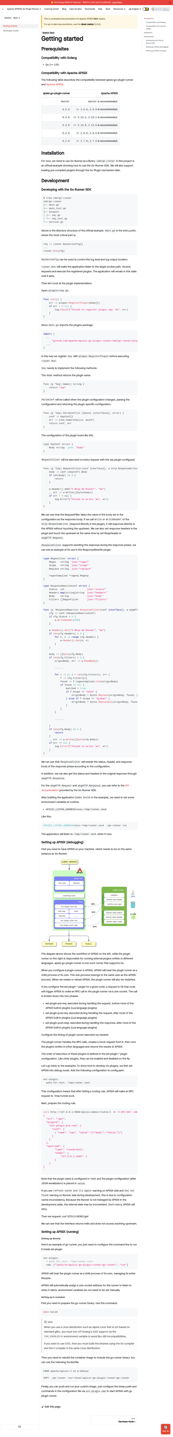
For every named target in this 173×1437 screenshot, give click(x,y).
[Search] (161, 9)
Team (107, 9)
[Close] (169, 2)
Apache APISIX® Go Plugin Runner (23, 9)
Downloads (90, 9)
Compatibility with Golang (155, 22)
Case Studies (75, 9)
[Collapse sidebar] (19, 1427)
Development (149, 37)
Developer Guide (10, 31)
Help (100, 9)
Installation (148, 33)
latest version (87, 24)
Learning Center (51, 9)
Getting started (10, 26)
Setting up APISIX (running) (156, 51)
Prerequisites (149, 19)
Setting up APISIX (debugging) (157, 47)
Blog (64, 9)
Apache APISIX (54, 84)
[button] (146, 9)
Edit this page (50, 1406)
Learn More (117, 2)
